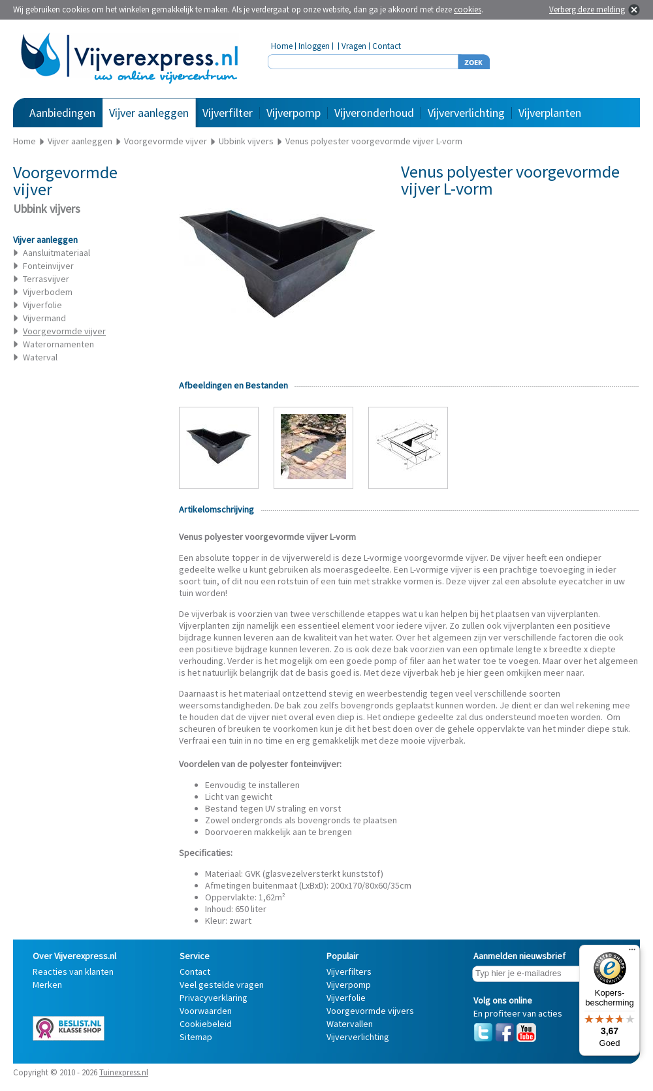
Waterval (40, 357)
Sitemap (196, 1037)
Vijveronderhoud (374, 112)
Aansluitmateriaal (56, 253)
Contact (386, 46)
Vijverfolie (42, 305)
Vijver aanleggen (149, 112)
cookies (467, 9)
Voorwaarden (206, 1011)
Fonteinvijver (48, 266)
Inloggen (314, 46)
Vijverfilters (349, 971)
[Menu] (632, 952)
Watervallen (349, 1024)
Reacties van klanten (73, 971)
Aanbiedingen (62, 112)
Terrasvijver (46, 279)
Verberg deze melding (587, 9)
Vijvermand (44, 318)
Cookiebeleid (206, 1024)
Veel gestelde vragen (222, 984)
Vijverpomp (293, 112)
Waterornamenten (58, 344)
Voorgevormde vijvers (370, 1011)
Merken (47, 984)
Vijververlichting (466, 112)
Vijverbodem (47, 292)
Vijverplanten (549, 112)
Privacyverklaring (213, 998)
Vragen (354, 46)
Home (282, 46)
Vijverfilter (227, 112)
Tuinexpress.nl (123, 1072)
